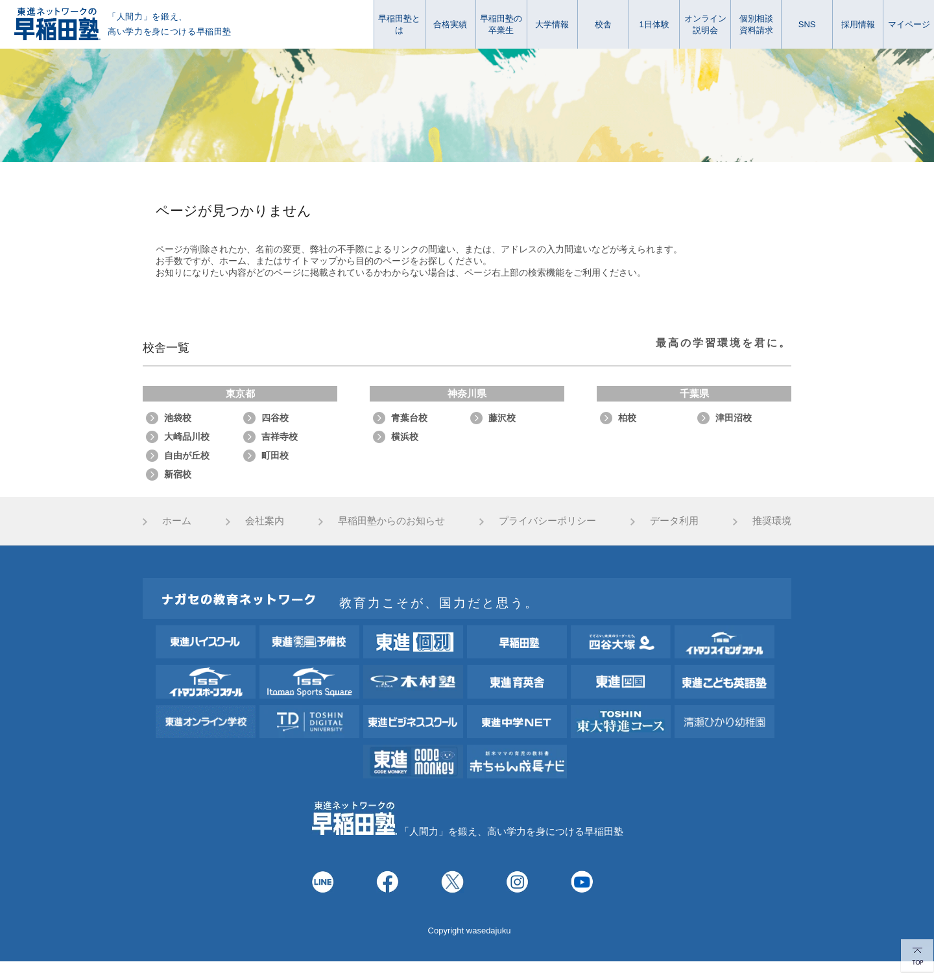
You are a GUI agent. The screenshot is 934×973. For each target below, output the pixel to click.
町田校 (275, 455)
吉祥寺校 (279, 436)
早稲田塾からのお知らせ (391, 520)
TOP (917, 956)
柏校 (627, 418)
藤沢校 (502, 418)
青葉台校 (409, 418)
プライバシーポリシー (547, 520)
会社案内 (264, 520)
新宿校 (177, 474)
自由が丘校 (187, 455)
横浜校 (404, 436)
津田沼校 (733, 418)
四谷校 (275, 418)
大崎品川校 (187, 436)
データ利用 (674, 520)
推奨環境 (771, 520)
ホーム (176, 520)
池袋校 (177, 418)
